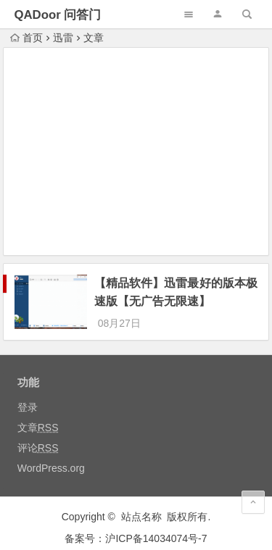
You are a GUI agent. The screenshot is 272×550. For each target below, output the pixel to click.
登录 (27, 394)
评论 (38, 435)
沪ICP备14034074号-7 (156, 525)
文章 (38, 414)
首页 (26, 37)
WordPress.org (51, 455)
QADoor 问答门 (57, 15)
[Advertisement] (136, 153)
